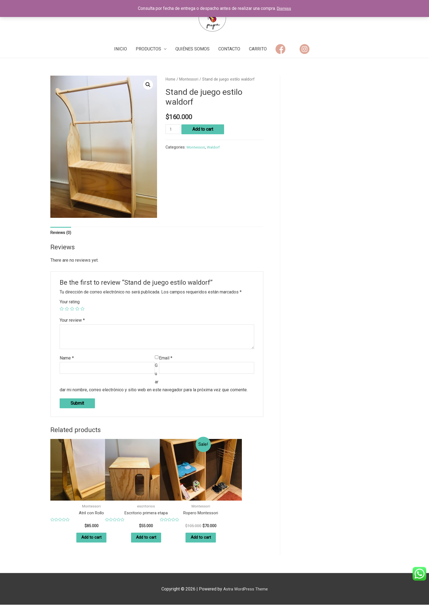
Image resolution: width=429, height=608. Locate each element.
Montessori (190, 79)
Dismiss (284, 8)
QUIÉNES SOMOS (192, 49)
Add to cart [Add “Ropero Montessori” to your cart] (200, 540)
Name (67, 358)
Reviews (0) (61, 233)
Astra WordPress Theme (245, 592)
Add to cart (203, 129)
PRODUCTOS (148, 49)
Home (171, 79)
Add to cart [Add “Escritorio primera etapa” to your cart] (146, 540)
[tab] (61, 233)
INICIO (120, 49)
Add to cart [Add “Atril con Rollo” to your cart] (91, 540)
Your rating (70, 302)
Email (165, 358)
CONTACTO (229, 49)
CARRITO (258, 49)
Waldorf (215, 147)
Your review (72, 321)
